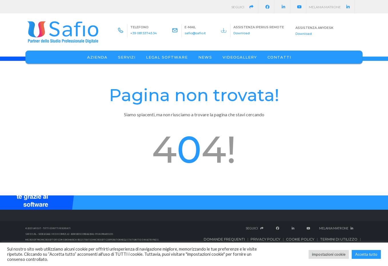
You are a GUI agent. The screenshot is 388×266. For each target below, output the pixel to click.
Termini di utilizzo (338, 239)
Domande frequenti (224, 239)
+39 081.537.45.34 (143, 33)
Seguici (245, 7)
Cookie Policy (300, 239)
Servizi (126, 57)
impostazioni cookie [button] (328, 254)
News (205, 57)
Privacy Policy (265, 239)
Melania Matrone (332, 7)
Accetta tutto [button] (366, 254)
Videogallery (240, 57)
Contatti (279, 57)
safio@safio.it (195, 33)
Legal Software (167, 57)
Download (241, 33)
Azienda (97, 57)
